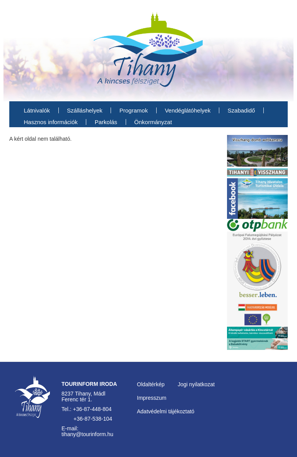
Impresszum (151, 398)
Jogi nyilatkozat (196, 384)
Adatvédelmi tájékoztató (166, 411)
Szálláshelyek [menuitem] (84, 110)
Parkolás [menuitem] (106, 122)
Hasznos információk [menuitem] (51, 122)
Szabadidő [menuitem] (241, 110)
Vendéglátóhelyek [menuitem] (187, 110)
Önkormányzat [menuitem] (153, 122)
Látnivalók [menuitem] (37, 110)
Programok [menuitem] (133, 110)
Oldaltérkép (151, 384)
